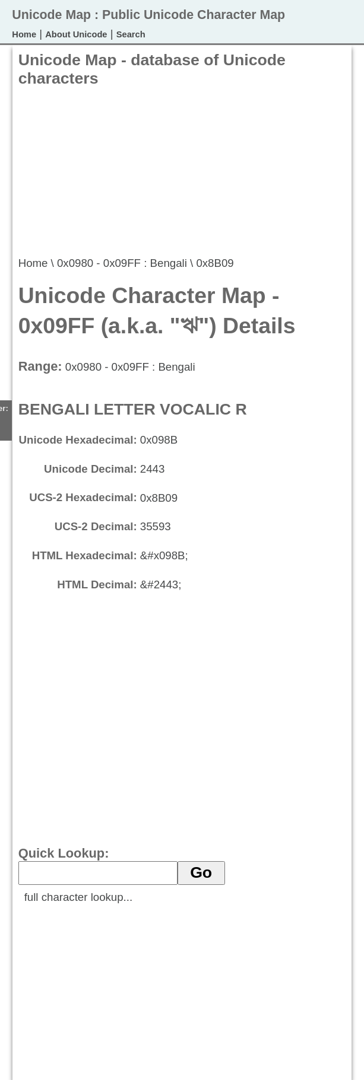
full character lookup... (78, 897)
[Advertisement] (156, 171)
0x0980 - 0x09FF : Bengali (122, 263)
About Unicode (76, 34)
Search (130, 34)
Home (24, 34)
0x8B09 (214, 263)
